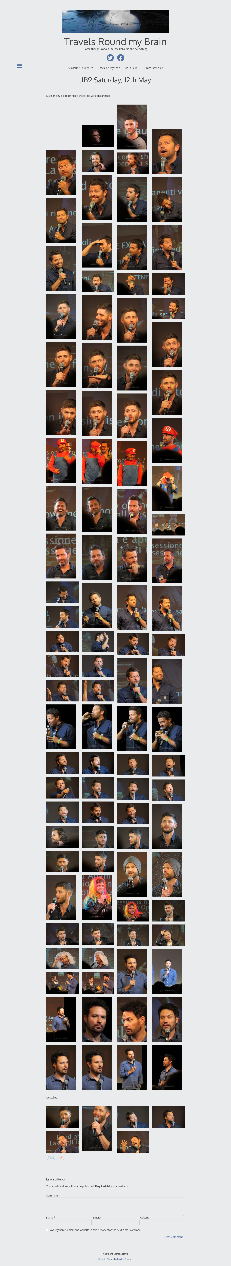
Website (144, 1217)
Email (97, 1217)
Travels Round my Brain (115, 41)
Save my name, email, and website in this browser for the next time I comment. (95, 1230)
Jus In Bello (131, 68)
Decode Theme (106, 1259)
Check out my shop (109, 68)
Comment (52, 1195)
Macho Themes (125, 1259)
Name (50, 1217)
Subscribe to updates (80, 68)
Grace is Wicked (153, 68)
